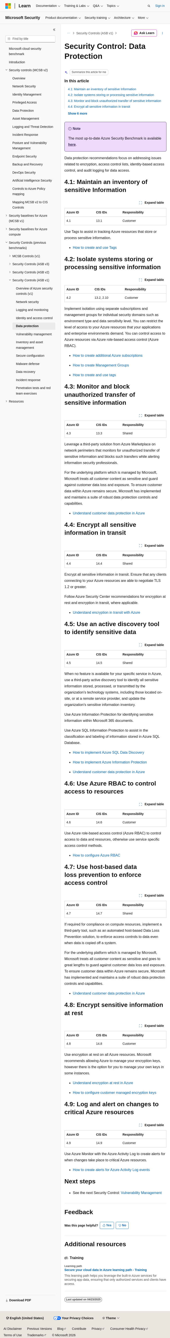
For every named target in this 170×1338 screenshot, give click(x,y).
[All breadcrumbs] (68, 33)
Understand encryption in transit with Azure (106, 612)
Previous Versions (39, 1328)
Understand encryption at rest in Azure (103, 1083)
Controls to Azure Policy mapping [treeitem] (28, 191)
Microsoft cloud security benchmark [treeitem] (25, 51)
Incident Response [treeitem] (25, 134)
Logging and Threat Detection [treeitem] (32, 126)
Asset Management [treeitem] (25, 118)
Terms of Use (13, 1335)
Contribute (79, 1328)
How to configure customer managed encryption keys (114, 1093)
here (72, 144)
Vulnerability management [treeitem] (34, 334)
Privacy (97, 1328)
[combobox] (30, 38)
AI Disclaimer (13, 1328)
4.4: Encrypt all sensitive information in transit (99, 106)
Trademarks (35, 1335)
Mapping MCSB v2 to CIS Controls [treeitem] (30, 204)
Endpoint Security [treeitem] (24, 156)
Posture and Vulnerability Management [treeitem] (29, 145)
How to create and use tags (94, 375)
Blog (60, 1328)
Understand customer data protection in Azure (109, 513)
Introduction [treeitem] (17, 62)
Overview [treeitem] (18, 78)
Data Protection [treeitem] (23, 110)
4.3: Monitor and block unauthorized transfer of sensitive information (114, 101)
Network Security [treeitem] (24, 86)
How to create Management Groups (101, 365)
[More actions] (162, 33)
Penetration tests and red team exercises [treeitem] (33, 390)
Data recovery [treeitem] (25, 372)
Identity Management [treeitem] (26, 94)
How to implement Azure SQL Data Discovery (108, 752)
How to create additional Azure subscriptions (108, 355)
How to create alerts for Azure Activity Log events (111, 1170)
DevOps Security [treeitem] (24, 172)
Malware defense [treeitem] (28, 364)
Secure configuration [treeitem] (30, 355)
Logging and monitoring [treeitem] (32, 310)
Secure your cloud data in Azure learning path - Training (105, 1270)
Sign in (160, 6)
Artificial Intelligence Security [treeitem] (32, 180)
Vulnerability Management (141, 1193)
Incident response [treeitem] (28, 380)
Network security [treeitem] (27, 302)
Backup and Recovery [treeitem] (27, 164)
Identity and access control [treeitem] (34, 318)
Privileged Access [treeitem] (24, 102)
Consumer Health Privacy (127, 1328)
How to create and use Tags (95, 247)
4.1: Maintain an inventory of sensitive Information (102, 89)
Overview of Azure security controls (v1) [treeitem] (34, 291)
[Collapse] (54, 30)
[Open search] (149, 6)
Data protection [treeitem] (27, 326)
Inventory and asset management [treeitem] (29, 344)
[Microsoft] (8, 6)
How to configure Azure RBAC (96, 855)
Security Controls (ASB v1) (94, 33)
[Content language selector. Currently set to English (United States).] (25, 1318)
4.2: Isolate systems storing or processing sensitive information (111, 95)
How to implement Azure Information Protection (110, 762)
